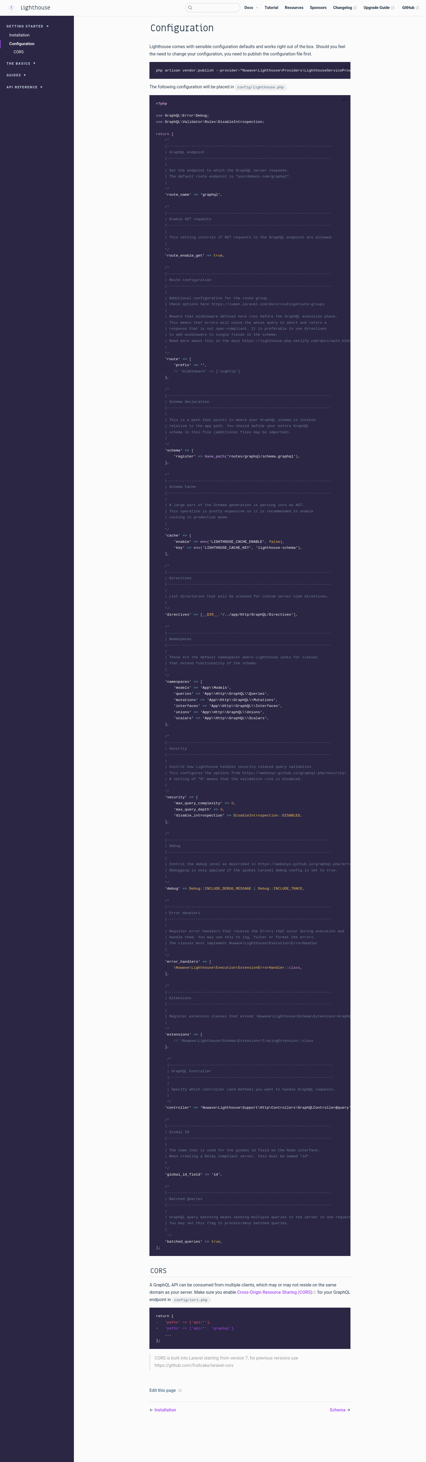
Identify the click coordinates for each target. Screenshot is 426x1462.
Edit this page (162, 1424)
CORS (19, 52)
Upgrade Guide (379, 8)
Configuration (22, 43)
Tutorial (271, 7)
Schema (338, 1444)
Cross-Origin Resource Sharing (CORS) (277, 1325)
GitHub (410, 8)
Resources (294, 7)
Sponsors (318, 7)
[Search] (212, 7)
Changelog (345, 8)
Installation (19, 35)
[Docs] (251, 8)
